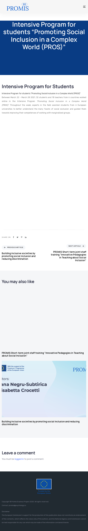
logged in (19, 459)
